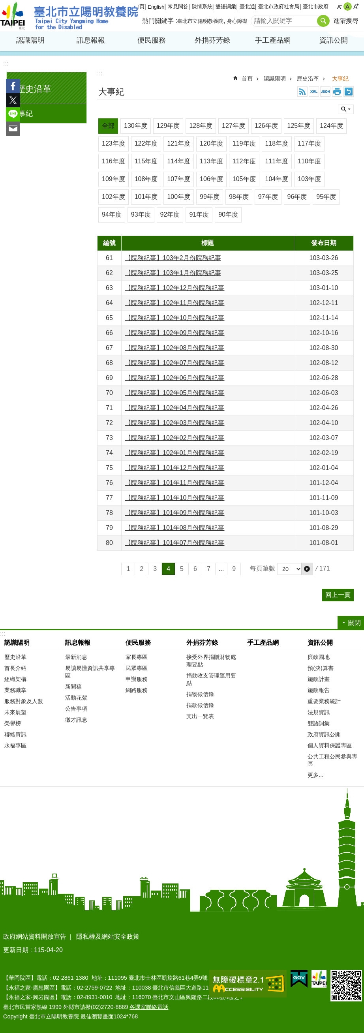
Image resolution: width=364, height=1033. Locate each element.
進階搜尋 (345, 20)
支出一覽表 (200, 716)
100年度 (178, 196)
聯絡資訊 (15, 734)
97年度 (268, 196)
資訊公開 (333, 40)
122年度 (146, 143)
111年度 (277, 161)
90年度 (228, 214)
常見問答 (178, 6)
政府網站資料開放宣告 (34, 936)
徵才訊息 (76, 720)
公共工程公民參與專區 (332, 760)
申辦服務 (137, 679)
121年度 (178, 143)
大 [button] (356, 6)
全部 (108, 125)
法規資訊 (319, 712)
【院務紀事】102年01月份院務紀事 (175, 452)
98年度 (239, 196)
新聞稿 (73, 686)
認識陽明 (30, 40)
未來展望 (15, 712)
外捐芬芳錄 (212, 40)
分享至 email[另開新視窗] (13, 129)
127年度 (233, 125)
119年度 (244, 143)
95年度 (326, 196)
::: (5, 63)
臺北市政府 (315, 6)
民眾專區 (137, 668)
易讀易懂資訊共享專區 (90, 672)
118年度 (277, 143)
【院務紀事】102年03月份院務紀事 (175, 422)
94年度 (112, 214)
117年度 (309, 143)
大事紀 (22, 114)
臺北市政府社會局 (278, 6)
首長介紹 (15, 668)
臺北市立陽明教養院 (69, 16)
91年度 (199, 214)
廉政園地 (319, 657)
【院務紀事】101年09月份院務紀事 (175, 512)
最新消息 (76, 657)
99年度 (210, 196)
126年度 (266, 125)
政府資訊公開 (324, 734)
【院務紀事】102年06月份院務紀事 (175, 377)
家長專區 (137, 657)
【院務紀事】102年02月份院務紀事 (175, 437)
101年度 (146, 196)
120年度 (211, 143)
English (156, 7)
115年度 (146, 161)
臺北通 (247, 6)
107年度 (178, 179)
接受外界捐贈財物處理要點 (211, 661)
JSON (325, 91)
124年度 (331, 125)
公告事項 (76, 709)
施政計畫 (319, 679)
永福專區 (15, 745)
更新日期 (15, 950)
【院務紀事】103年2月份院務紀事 (173, 258)
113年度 (211, 161)
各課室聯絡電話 (148, 1007)
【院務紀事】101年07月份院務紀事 (175, 542)
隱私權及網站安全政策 (107, 936)
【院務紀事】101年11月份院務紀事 (175, 482)
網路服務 (137, 690)
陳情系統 (202, 6)
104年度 (277, 179)
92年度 (170, 214)
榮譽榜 (12, 723)
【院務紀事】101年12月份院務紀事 (175, 467)
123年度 (113, 143)
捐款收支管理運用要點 (211, 679)
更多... (315, 775)
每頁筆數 (262, 568)
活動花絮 (76, 697)
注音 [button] (348, 91)
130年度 (135, 125)
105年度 (244, 179)
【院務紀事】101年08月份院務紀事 (175, 527)
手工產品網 (273, 40)
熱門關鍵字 (158, 20)
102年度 (113, 196)
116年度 (113, 161)
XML (314, 91)
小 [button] (339, 6)
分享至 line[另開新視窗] (13, 114)
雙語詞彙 (226, 6)
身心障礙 (237, 21)
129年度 (168, 125)
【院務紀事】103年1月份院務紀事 (173, 272)
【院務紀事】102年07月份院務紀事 (175, 362)
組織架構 (15, 679)
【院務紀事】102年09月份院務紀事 (175, 332)
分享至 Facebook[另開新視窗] (13, 86)
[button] (307, 569)
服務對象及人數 (23, 701)
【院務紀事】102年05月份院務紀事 (175, 392)
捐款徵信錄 (200, 705)
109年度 (113, 179)
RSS (302, 91)
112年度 (244, 161)
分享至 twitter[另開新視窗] (13, 100)
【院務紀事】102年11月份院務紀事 (175, 302)
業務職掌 (15, 690)
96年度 (297, 196)
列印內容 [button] (337, 91)
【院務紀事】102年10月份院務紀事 (175, 317)
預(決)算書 (321, 668)
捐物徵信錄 (200, 694)
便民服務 (151, 40)
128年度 (200, 125)
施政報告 (319, 690)
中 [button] (347, 6)
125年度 (299, 125)
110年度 (309, 161)
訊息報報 (91, 40)
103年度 (309, 179)
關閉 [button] (346, 109)
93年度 (141, 214)
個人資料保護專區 (330, 745)
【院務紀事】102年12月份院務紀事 (175, 287)
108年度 (146, 179)
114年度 (178, 161)
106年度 (211, 179)
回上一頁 (338, 594)
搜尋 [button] (323, 21)
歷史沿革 (34, 89)
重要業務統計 (324, 701)
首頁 (247, 78)
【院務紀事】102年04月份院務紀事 (175, 407)
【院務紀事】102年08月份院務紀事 (175, 347)
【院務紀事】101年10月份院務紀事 (175, 497)
